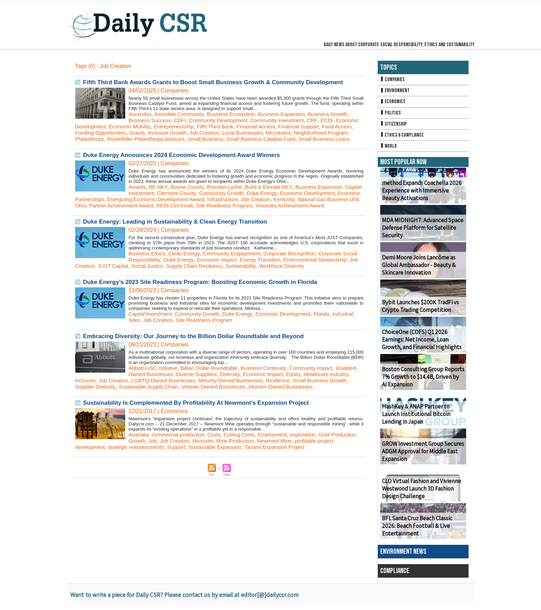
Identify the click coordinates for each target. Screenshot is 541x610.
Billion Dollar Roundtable (214, 380)
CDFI (182, 120)
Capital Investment (152, 199)
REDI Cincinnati (273, 212)
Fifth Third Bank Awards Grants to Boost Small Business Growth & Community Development (220, 82)
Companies (393, 80)
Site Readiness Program (326, 212)
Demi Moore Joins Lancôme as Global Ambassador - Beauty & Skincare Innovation (417, 270)
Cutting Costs (245, 453)
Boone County (190, 193)
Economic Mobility (158, 126)
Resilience (311, 393)
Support (200, 466)
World (389, 150)
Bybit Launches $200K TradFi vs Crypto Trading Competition (418, 311)
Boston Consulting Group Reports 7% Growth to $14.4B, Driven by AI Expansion (422, 382)
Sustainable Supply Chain (197, 399)
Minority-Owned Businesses (261, 393)
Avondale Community (182, 114)
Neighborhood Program (103, 139)
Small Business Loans (118, 145)
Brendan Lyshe (228, 193)
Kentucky (86, 212)
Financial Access (291, 126)
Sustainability (293, 278)
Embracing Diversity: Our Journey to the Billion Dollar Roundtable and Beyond (199, 348)
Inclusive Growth (207, 133)
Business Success (151, 120)
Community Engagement (237, 266)
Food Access (91, 133)
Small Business (273, 139)
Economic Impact (237, 272)
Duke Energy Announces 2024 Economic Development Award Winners (187, 161)
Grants (175, 133)
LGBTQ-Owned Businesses (191, 393)
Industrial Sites (147, 332)
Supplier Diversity (141, 399)
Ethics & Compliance (403, 138)
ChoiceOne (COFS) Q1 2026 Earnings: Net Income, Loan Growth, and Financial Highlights (420, 344)
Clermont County (197, 199)
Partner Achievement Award (217, 212)
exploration (312, 453)
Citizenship (394, 127)
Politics (391, 115)
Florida (332, 326)
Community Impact (321, 380)
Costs (219, 453)
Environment (395, 91)
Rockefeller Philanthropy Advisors (210, 139)
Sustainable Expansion (241, 466)
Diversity (258, 387)
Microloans (324, 133)
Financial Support (336, 126)
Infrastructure (292, 205)
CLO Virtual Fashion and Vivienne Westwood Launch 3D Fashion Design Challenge (420, 493)
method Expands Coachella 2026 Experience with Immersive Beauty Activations (422, 195)
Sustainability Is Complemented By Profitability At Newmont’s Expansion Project (202, 421)
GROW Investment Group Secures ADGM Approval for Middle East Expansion (421, 456)
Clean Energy (187, 266)
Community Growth (245, 199)
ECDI (337, 120)
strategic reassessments (157, 466)
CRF (322, 120)
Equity (325, 387)
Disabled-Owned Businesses (164, 387)
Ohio (174, 212)
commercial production (181, 453)
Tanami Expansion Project (304, 466)
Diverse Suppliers (223, 387)
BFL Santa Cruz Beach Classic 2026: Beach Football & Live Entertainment (422, 531)
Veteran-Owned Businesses (266, 399)
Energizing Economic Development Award (221, 205)
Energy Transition (283, 272)
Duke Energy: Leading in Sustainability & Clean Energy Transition (180, 233)
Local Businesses (286, 133)
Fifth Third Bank (248, 126)
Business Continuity (271, 380)
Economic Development (104, 126)
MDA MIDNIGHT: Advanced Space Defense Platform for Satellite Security (420, 233)
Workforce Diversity (336, 278)
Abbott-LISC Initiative (154, 380)
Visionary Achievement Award (111, 218)
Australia (139, 453)
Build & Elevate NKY (275, 193)
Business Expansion (289, 114)
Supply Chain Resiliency (244, 278)
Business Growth (338, 114)
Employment (280, 453)
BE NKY (159, 193)
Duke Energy (287, 199)
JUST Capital (159, 278)
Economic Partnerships (139, 205)
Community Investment (285, 120)
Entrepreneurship (205, 126)
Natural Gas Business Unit (132, 212)
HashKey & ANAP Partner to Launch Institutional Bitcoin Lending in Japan (423, 419)
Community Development (223, 120)
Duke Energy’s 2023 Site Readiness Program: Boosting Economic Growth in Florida (206, 294)
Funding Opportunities (137, 133)
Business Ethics (148, 266)
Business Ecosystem (236, 114)
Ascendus (141, 114)
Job (183, 459)
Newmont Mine (311, 459)
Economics (393, 103)
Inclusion (108, 393)
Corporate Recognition (298, 266)
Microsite (236, 459)
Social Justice (195, 278)
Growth (167, 459)
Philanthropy (151, 139)
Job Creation (246, 133)
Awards (138, 193)
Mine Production (270, 459)
